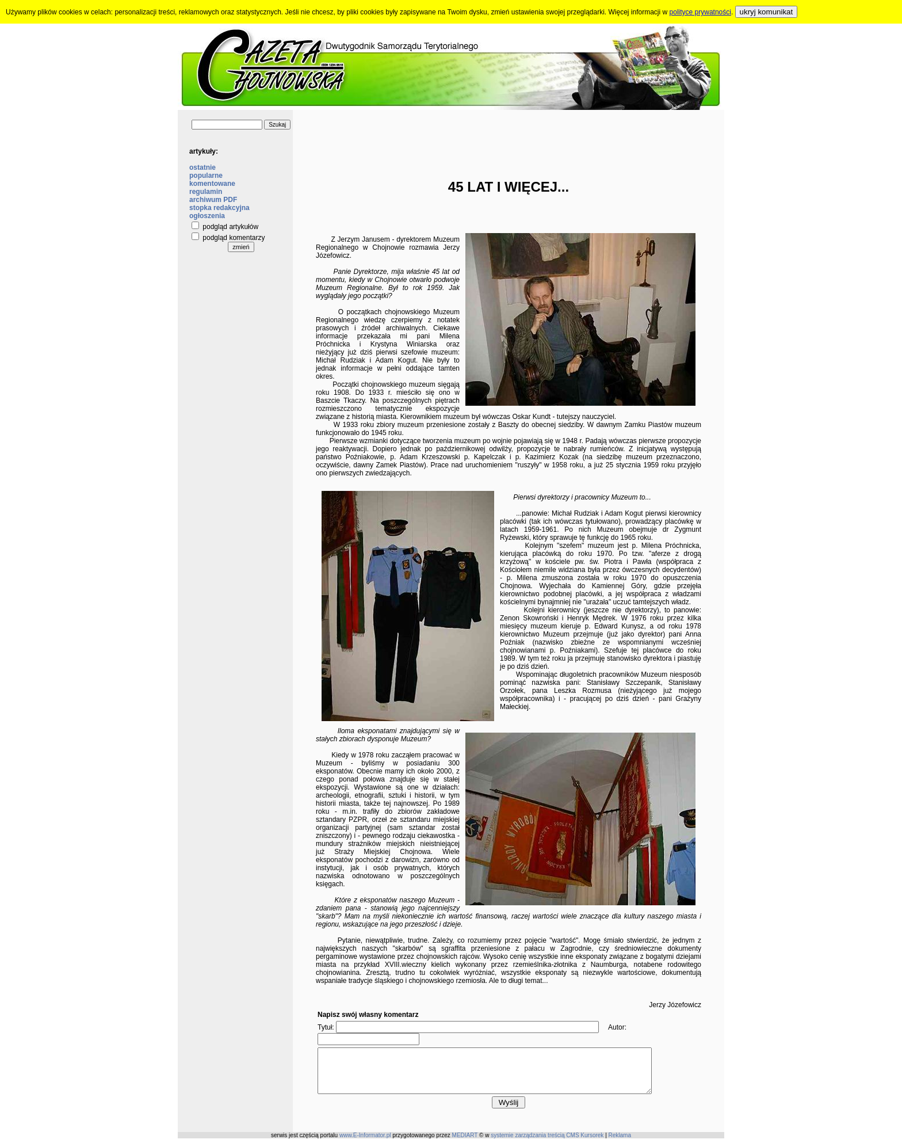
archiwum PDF (213, 200)
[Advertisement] (508, 136)
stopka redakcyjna (219, 208)
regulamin (205, 192)
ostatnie (202, 167)
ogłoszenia (207, 216)
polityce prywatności (700, 12)
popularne (206, 176)
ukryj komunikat (766, 11)
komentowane (212, 184)
